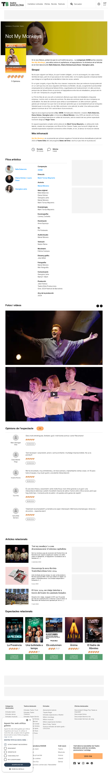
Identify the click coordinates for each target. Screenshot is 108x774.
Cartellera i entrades (35, 4)
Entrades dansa (10, 714)
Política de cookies (34, 758)
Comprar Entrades (14, 657)
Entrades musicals (11, 716)
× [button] (30, 720)
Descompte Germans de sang (84, 719)
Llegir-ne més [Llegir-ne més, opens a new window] (8, 737)
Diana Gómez (20, 178)
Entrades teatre (10, 712)
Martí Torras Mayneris (46, 178)
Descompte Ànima (80, 714)
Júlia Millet (42, 258)
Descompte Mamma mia (82, 716)
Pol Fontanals (43, 230)
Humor (60, 755)
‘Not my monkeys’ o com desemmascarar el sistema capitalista (49, 547)
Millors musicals (48, 719)
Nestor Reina (42, 244)
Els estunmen (54, 645)
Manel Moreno (43, 186)
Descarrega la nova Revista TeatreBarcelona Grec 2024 (44, 569)
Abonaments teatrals (49, 710)
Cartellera (8, 26)
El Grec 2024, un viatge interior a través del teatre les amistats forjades (49, 591)
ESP (104, 5)
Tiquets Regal (47, 712)
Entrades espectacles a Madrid (53, 715)
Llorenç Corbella (44, 216)
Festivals (61, 4)
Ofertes (47, 4)
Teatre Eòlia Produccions (47, 286)
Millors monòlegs (48, 717)
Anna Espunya (43, 223)
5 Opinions (15, 81)
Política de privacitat (34, 755)
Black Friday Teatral (49, 724)
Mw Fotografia (43, 267)
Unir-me (88, 756)
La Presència (14, 645)
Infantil (60, 758)
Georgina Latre (21, 189)
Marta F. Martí (43, 277)
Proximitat (16, 26)
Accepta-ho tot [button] (17, 765)
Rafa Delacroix (21, 169)
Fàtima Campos (44, 251)
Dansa (60, 762)
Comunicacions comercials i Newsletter (41, 765)
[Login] (99, 4)
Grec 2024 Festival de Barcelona (50, 289)
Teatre (22, 26)
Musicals (61, 752)
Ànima (73, 645)
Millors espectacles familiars (52, 722)
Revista (54, 4)
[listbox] (27, 720)
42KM (40, 170)
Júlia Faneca (42, 284)
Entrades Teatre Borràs (31, 716)
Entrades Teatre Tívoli (31, 710)
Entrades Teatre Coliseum (29, 713)
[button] (17, 740)
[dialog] (17, 745)
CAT (104, 3)
